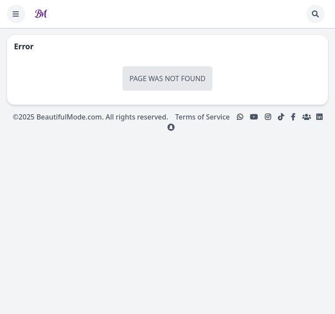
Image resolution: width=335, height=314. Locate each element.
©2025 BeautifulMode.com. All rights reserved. (90, 117)
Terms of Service (202, 117)
